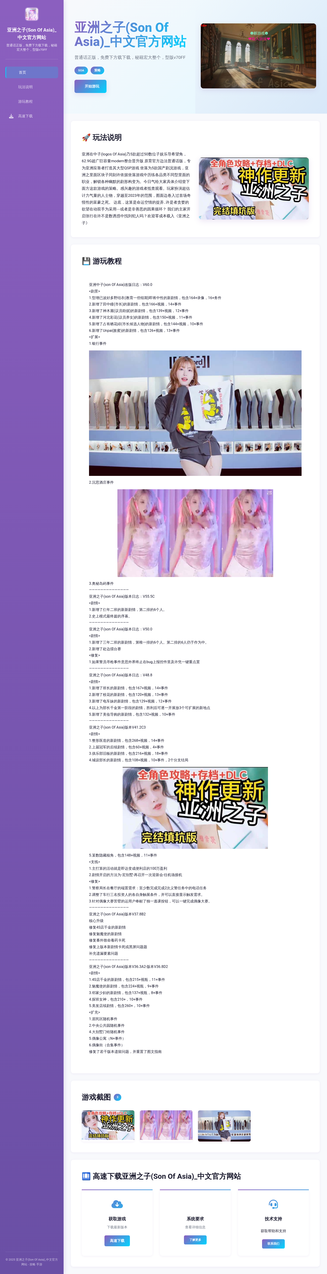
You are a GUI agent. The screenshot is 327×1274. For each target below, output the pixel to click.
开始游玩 (92, 86)
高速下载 (117, 1241)
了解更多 (195, 1240)
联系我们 (273, 1243)
